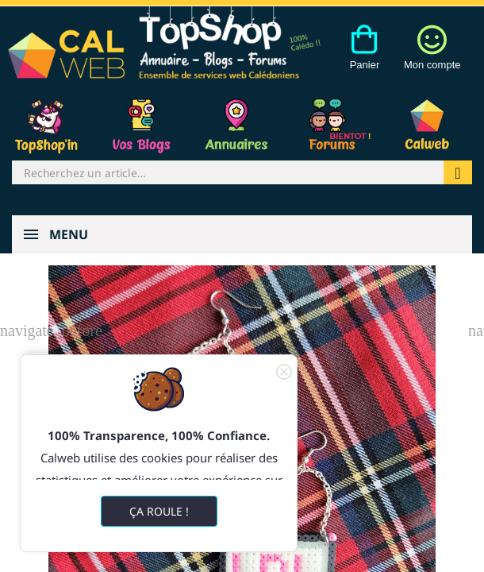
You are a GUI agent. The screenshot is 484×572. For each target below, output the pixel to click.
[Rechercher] (228, 172)
